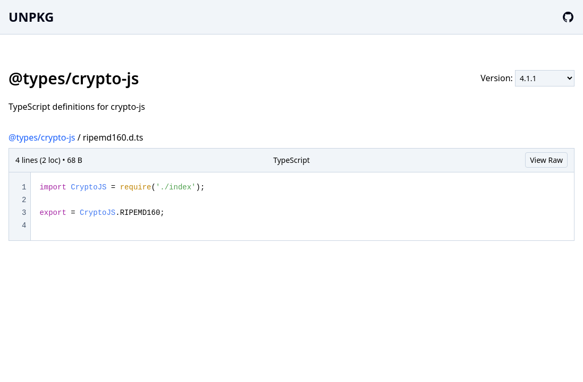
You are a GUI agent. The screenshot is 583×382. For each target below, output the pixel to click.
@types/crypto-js (42, 137)
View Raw (546, 160)
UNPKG (31, 16)
